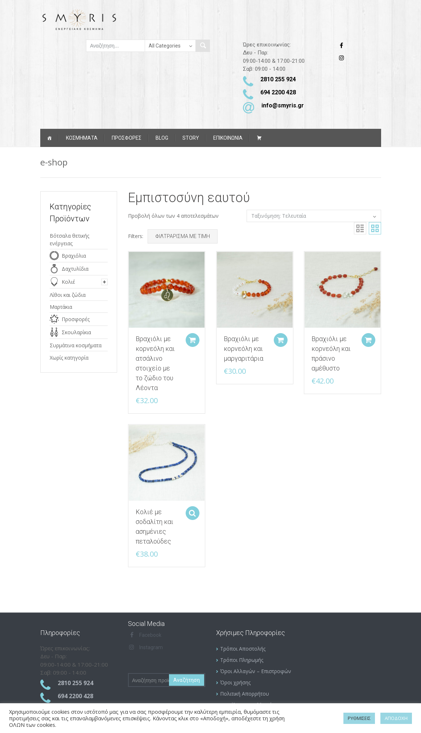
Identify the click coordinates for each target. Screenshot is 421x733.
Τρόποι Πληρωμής (241, 659)
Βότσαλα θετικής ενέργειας (69, 239)
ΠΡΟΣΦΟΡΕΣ (126, 138)
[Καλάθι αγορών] (259, 138)
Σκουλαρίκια (76, 332)
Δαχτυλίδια (75, 268)
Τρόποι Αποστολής (242, 648)
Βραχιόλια (74, 255)
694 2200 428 (278, 92)
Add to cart (192, 339)
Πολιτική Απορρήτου (244, 693)
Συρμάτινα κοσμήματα (76, 345)
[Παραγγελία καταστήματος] (314, 216)
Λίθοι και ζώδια (68, 294)
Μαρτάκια (61, 306)
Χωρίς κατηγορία (69, 357)
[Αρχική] (49, 138)
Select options (192, 511)
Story (190, 138)
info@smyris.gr (282, 105)
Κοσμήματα (82, 138)
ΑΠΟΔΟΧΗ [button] (396, 718)
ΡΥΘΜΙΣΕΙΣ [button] (359, 718)
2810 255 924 (278, 79)
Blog (162, 138)
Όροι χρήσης (235, 682)
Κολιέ (68, 281)
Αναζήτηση (186, 680)
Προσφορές (76, 319)
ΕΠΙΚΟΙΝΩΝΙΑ (228, 138)
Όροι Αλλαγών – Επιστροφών (255, 671)
